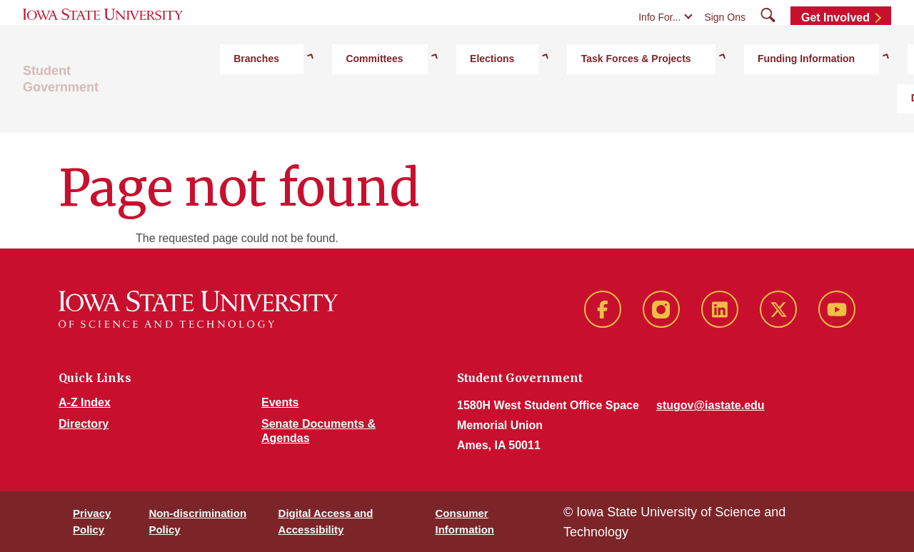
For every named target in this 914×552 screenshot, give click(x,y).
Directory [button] (776, 108)
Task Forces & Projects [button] (545, 108)
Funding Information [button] (676, 108)
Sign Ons (724, 44)
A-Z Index (85, 402)
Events (279, 402)
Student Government (86, 108)
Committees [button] (359, 108)
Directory (84, 424)
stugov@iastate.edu (710, 405)
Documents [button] (854, 108)
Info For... (659, 44)
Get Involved (835, 45)
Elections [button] (439, 108)
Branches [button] (280, 108)
